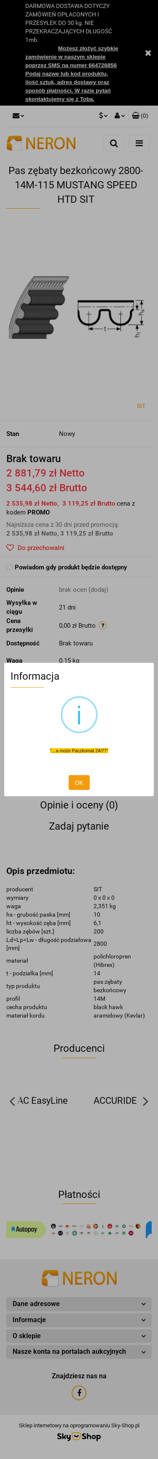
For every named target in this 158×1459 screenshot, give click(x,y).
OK (79, 782)
